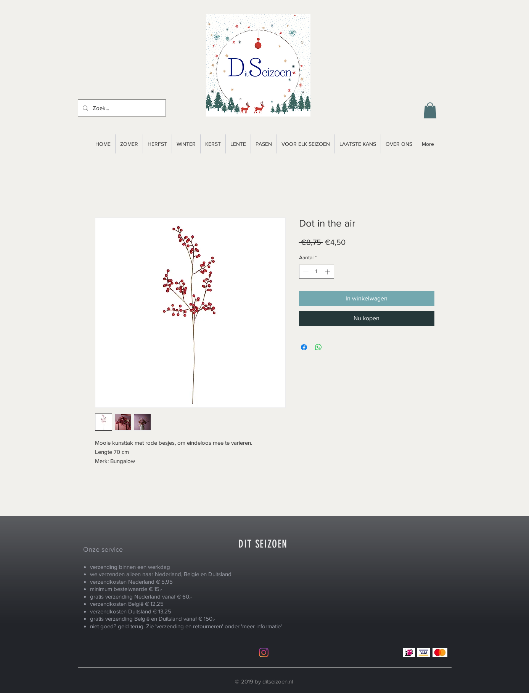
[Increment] (328, 271)
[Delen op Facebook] (304, 347)
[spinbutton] (316, 271)
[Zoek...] (121, 108)
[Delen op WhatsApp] (318, 347)
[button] (430, 110)
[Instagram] (264, 652)
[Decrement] (305, 271)
